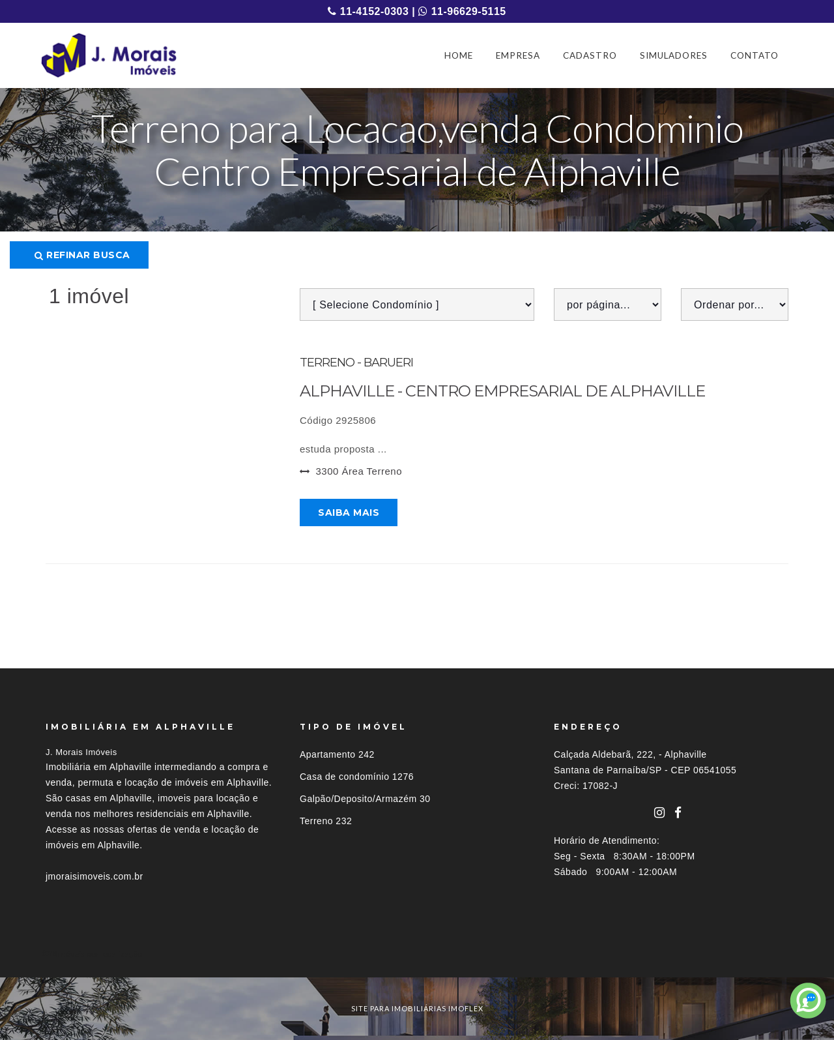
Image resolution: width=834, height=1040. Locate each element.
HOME (458, 55)
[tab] (417, 953)
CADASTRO (590, 55)
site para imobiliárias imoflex (417, 1008)
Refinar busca (82, 255)
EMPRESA (518, 55)
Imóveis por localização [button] (98, 953)
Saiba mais (348, 512)
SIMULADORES (674, 55)
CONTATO (754, 55)
